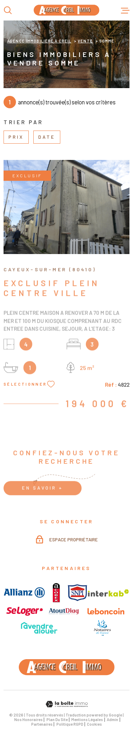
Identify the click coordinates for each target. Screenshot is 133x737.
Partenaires (41, 724)
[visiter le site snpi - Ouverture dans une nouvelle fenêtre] (77, 592)
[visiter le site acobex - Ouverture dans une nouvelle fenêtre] (56, 592)
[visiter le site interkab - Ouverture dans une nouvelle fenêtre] (108, 593)
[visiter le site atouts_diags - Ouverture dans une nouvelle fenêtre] (64, 611)
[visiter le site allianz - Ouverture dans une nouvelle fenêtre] (24, 592)
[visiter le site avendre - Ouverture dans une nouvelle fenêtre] (39, 628)
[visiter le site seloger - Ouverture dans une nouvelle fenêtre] (24, 611)
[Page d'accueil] (66, 10)
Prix (16, 137)
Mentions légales (87, 719)
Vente (85, 41)
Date (46, 137)
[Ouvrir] (8, 10)
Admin (112, 719)
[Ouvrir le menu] (125, 10)
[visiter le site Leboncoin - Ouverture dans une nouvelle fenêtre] (106, 611)
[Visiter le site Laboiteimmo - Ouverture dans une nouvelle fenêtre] (66, 704)
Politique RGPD (69, 724)
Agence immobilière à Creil (39, 41)
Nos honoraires (28, 719)
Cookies (94, 724)
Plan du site (57, 719)
